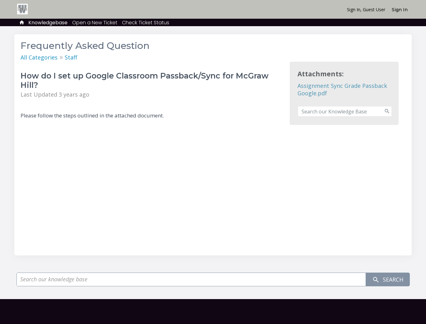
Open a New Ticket (94, 22)
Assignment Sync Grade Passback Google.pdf (342, 89)
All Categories (39, 57)
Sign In (400, 9)
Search (387, 280)
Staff (71, 57)
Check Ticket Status (145, 22)
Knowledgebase (48, 22)
